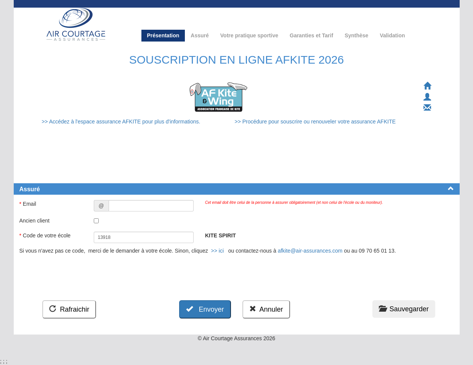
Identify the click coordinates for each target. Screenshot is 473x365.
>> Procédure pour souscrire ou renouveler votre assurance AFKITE (315, 121)
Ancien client (35, 221)
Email (28, 204)
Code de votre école (45, 235)
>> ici (217, 251)
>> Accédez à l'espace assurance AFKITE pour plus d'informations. (122, 121)
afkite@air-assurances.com (310, 251)
